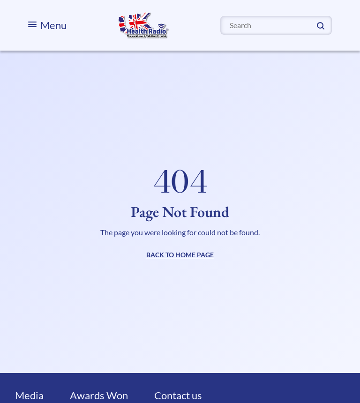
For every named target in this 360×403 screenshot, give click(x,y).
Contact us (178, 395)
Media (29, 395)
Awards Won (99, 395)
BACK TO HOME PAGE (180, 255)
